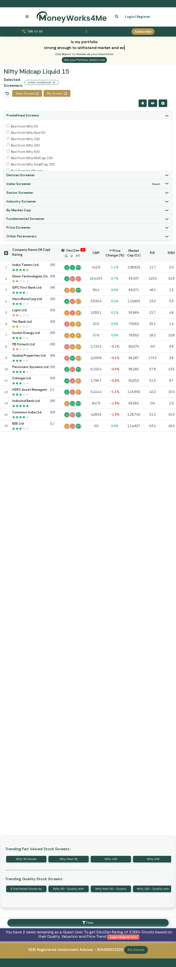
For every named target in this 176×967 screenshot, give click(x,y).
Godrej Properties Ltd (28, 355)
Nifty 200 (153, 859)
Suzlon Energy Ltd (26, 333)
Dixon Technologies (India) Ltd (35, 276)
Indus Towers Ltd (25, 265)
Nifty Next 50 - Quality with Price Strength (110, 889)
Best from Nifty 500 (25, 152)
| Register (142, 16)
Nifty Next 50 (68, 859)
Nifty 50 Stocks (26, 859)
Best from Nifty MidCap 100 (32, 158)
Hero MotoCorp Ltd (27, 299)
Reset (156, 184)
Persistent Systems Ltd (30, 367)
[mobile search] (116, 16)
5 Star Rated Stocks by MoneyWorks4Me (26, 889)
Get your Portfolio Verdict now (84, 60)
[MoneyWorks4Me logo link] (71, 16)
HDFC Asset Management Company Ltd (43, 390)
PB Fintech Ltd (23, 344)
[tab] (88, 115)
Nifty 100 (111, 859)
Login (129, 16)
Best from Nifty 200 (25, 145)
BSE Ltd (18, 423)
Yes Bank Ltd (22, 322)
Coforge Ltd (21, 378)
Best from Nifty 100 (25, 139)
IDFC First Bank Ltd (26, 287)
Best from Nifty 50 (24, 126)
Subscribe (143, 31)
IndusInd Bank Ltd (26, 401)
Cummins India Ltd (26, 412)
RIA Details (136, 950)
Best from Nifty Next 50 (28, 133)
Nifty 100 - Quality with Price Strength (153, 889)
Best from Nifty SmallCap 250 (33, 164)
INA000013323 (110, 949)
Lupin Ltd (19, 310)
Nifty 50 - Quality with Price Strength (68, 889)
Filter (88, 923)
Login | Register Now (123, 937)
